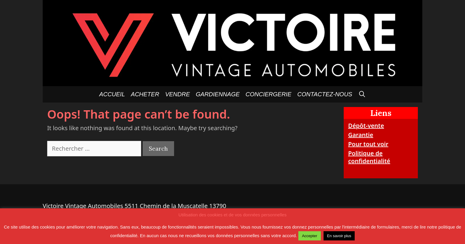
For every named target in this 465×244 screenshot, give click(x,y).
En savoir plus (339, 236)
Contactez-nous (324, 94)
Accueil (112, 94)
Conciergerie (268, 94)
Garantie (360, 135)
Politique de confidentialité (369, 157)
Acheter (145, 94)
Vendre (177, 94)
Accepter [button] (309, 236)
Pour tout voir (368, 144)
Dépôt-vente (366, 126)
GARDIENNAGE (218, 94)
